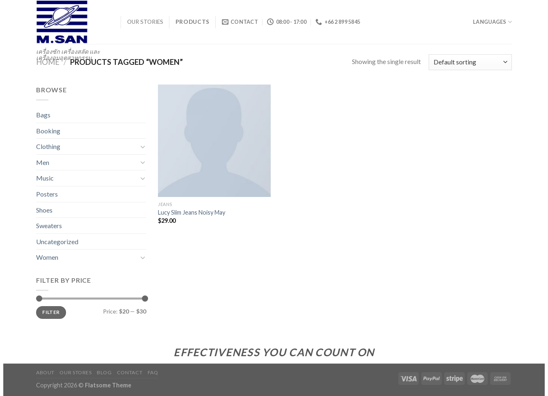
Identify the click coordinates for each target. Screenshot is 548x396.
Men (42, 162)
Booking (48, 131)
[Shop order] (470, 62)
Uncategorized (57, 241)
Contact (129, 372)
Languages (492, 22)
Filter (50, 312)
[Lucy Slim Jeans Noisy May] (214, 141)
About (45, 372)
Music (45, 178)
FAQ (153, 372)
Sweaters (49, 225)
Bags (43, 115)
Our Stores (75, 372)
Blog (104, 372)
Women (47, 257)
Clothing (48, 146)
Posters (47, 194)
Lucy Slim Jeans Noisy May (191, 212)
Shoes (44, 210)
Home (47, 61)
